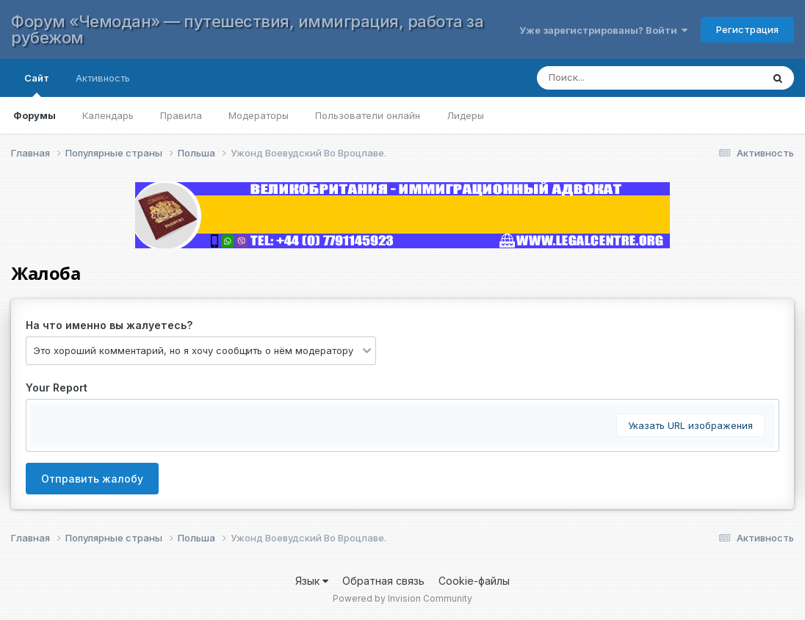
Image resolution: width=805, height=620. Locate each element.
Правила (181, 115)
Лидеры (465, 115)
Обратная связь (383, 580)
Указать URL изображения (690, 425)
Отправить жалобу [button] (92, 478)
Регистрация (747, 29)
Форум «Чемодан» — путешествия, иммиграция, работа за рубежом (247, 29)
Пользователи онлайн (367, 115)
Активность (103, 78)
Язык (311, 580)
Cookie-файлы (474, 580)
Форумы (34, 115)
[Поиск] (635, 78)
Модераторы (258, 115)
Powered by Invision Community (402, 598)
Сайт (36, 84)
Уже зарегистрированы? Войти (603, 30)
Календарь (108, 115)
